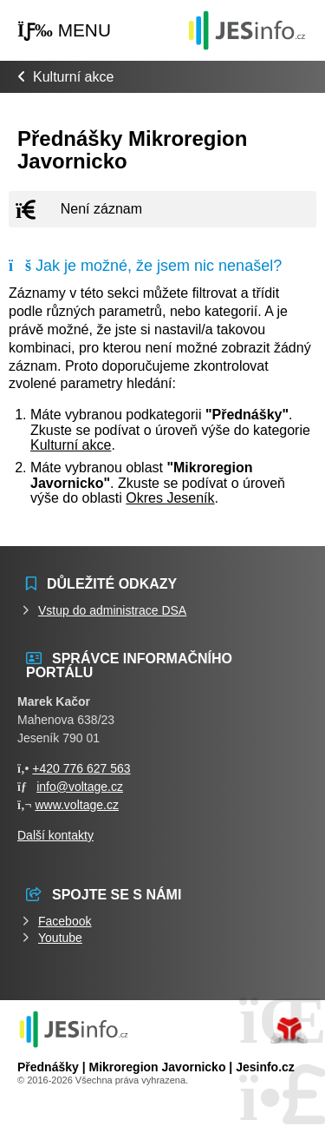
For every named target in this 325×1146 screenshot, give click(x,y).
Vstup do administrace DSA (112, 610)
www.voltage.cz (76, 805)
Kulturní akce (73, 76)
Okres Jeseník (170, 498)
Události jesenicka (247, 30)
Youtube (60, 938)
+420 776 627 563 (81, 768)
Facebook (64, 921)
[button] (64, 31)
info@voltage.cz (79, 787)
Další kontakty (55, 835)
